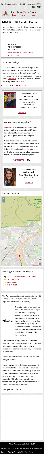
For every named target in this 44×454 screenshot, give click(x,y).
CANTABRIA (11, 282)
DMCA (33, 444)
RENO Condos (13, 55)
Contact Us (32, 15)
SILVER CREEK (13, 279)
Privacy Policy (13, 444)
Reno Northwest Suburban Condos (20, 52)
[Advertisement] (22, 417)
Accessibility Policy (24, 444)
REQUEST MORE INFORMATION (13, 85)
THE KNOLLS (12, 285)
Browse (22, 15)
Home (14, 15)
